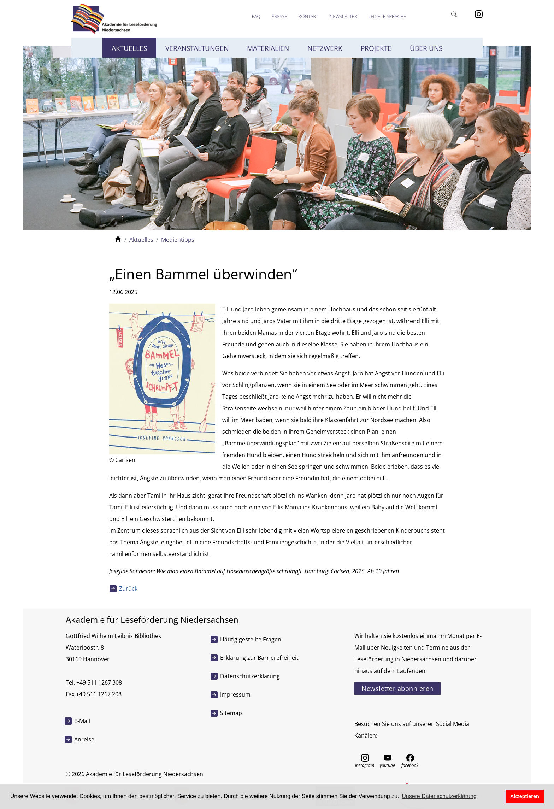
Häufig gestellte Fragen (250, 639)
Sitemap (231, 713)
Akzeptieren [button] (524, 796)
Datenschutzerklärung (250, 676)
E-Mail (82, 721)
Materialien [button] (268, 48)
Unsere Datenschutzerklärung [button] (439, 796)
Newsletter (343, 16)
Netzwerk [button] (324, 48)
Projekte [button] (376, 48)
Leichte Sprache (387, 16)
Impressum (235, 694)
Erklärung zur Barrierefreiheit (259, 658)
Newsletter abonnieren (397, 688)
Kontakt (308, 16)
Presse (279, 16)
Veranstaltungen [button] (197, 48)
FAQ (256, 16)
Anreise (84, 739)
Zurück (128, 588)
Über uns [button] (426, 48)
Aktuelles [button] (129, 48)
